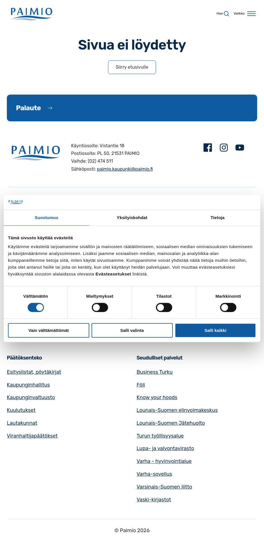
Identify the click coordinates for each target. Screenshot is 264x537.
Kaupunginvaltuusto (31, 397)
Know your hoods (157, 397)
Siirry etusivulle (132, 67)
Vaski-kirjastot (154, 500)
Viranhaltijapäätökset (32, 436)
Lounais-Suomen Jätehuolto (171, 423)
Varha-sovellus (154, 474)
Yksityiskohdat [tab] (132, 217)
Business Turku (154, 372)
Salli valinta (132, 330)
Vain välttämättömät (49, 330)
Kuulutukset (21, 410)
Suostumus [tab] (46, 217)
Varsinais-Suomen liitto (164, 487)
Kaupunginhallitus (28, 385)
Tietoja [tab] (218, 217)
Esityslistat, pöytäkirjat (34, 372)
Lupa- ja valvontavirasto (165, 448)
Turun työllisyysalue (160, 436)
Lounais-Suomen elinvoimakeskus (177, 410)
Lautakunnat (22, 423)
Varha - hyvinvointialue (164, 461)
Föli (141, 385)
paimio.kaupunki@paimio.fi (125, 169)
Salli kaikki (215, 330)
